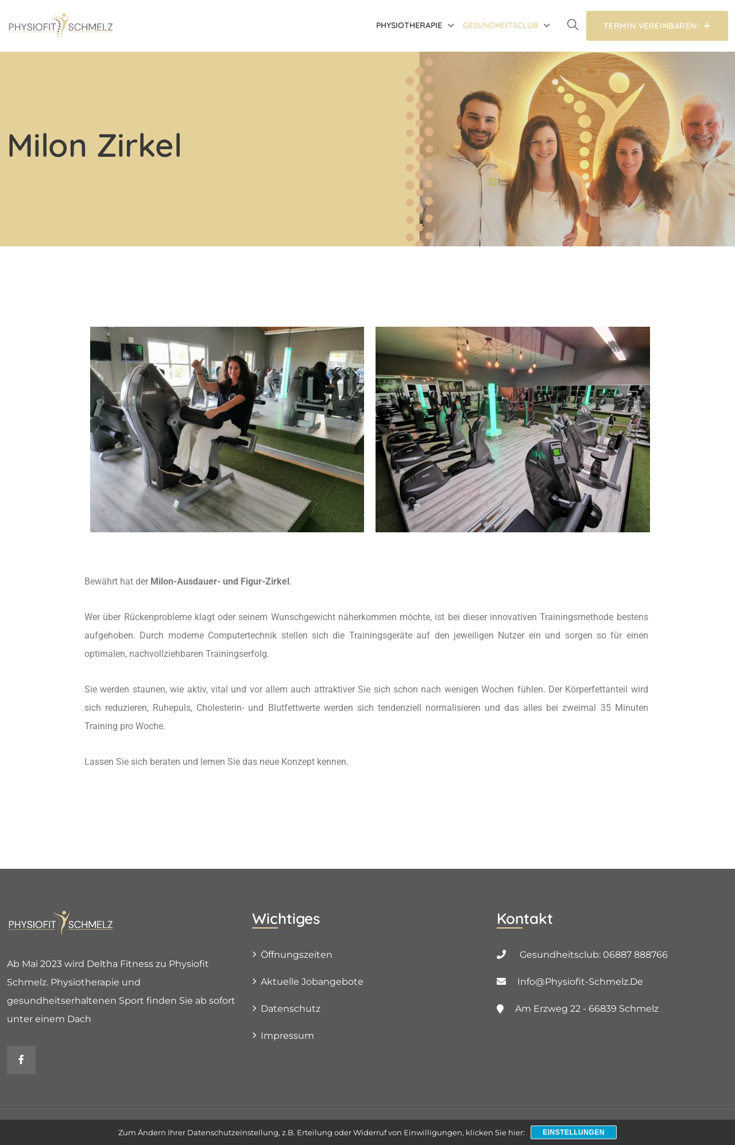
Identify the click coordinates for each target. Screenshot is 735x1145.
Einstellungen (574, 1132)
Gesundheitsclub (500, 25)
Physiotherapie (409, 25)
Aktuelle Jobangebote (312, 981)
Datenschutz (290, 1008)
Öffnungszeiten (296, 954)
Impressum (287, 1035)
